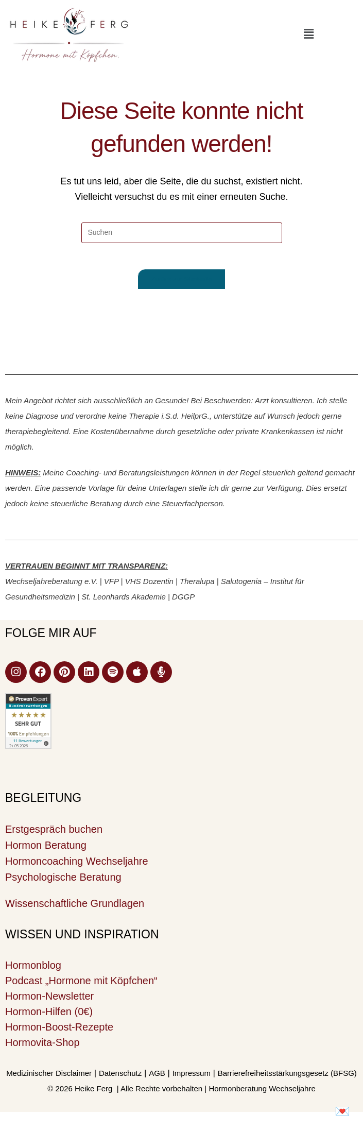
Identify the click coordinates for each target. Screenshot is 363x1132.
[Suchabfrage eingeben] (181, 232)
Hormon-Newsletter (49, 1000)
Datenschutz (120, 1077)
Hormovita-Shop (42, 1047)
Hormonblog (33, 969)
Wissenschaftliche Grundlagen (74, 908)
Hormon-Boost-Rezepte (59, 1031)
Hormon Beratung (46, 849)
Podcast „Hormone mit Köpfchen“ (81, 985)
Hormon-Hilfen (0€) (49, 1016)
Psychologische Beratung (63, 881)
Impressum (191, 1077)
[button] (308, 34)
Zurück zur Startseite (181, 284)
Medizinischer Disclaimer (49, 1077)
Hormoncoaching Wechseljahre (76, 865)
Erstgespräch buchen (53, 833)
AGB (157, 1077)
